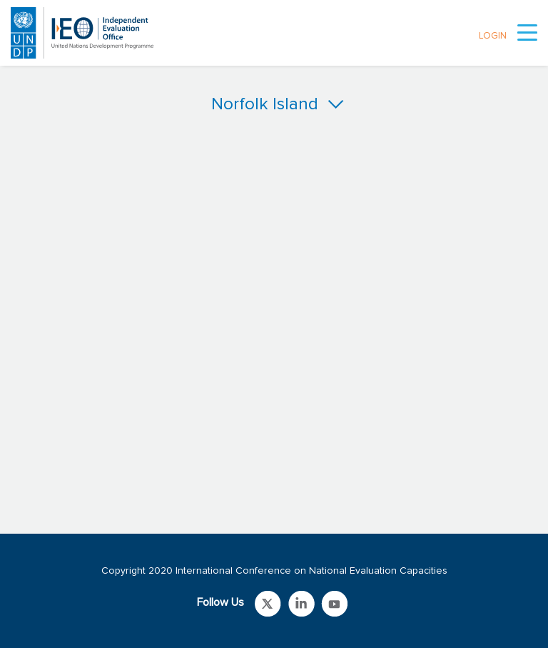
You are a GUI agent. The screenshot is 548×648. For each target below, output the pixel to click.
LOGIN (493, 36)
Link (268, 604)
